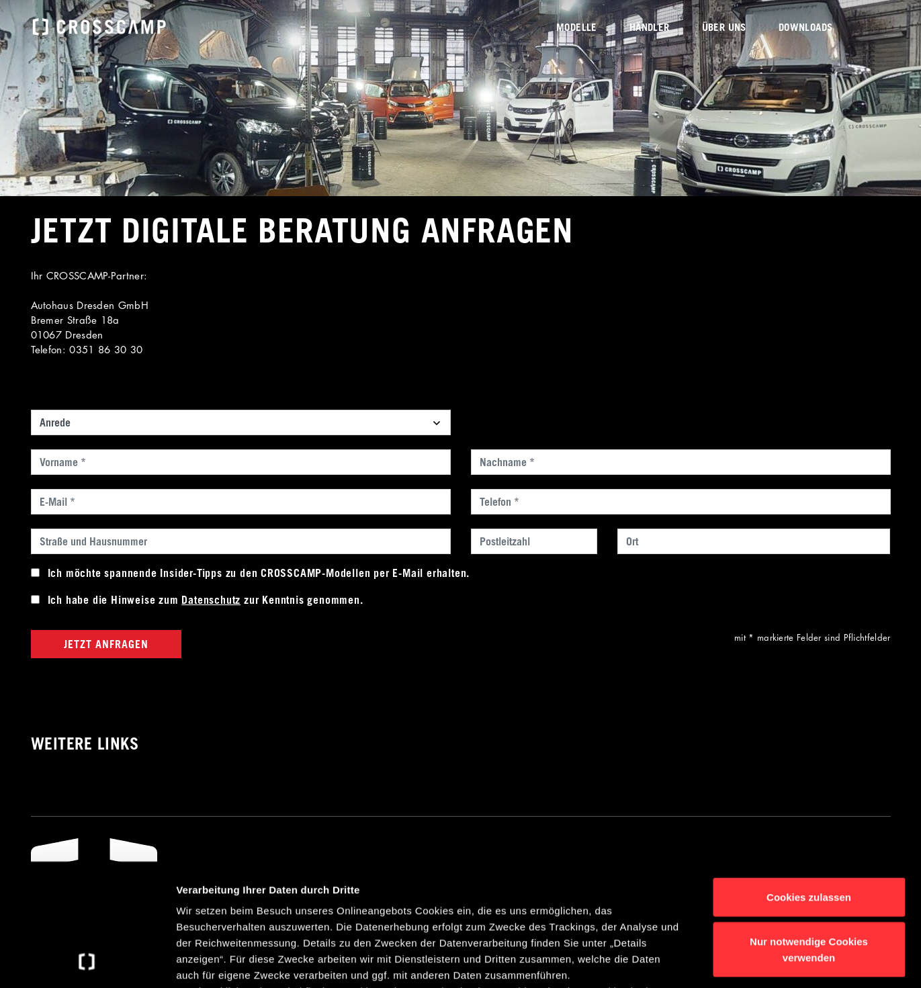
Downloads (806, 27)
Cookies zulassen (808, 783)
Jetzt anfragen (106, 644)
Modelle (576, 27)
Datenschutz (210, 600)
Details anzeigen (720, 961)
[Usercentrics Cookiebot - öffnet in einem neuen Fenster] (87, 962)
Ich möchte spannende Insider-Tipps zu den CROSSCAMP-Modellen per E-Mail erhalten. (259, 573)
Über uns (724, 27)
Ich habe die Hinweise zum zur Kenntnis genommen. (205, 600)
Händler (649, 27)
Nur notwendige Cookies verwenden (809, 834)
